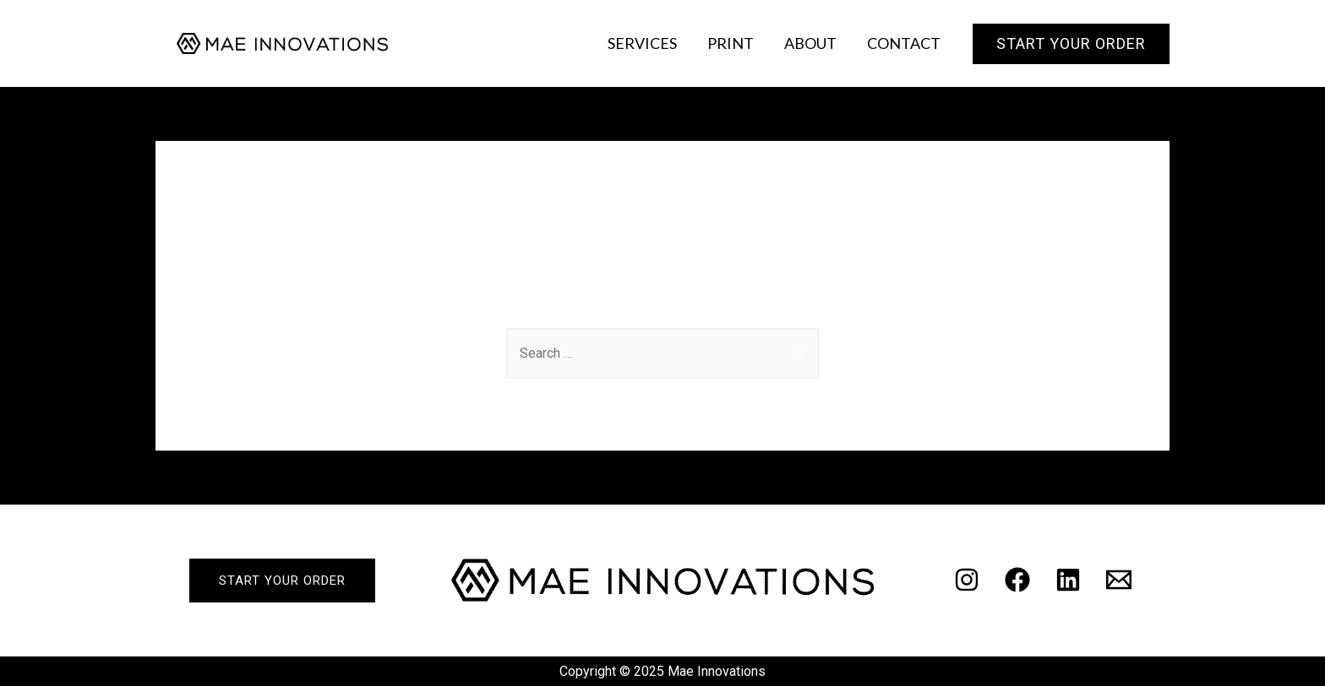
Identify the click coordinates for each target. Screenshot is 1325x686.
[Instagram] (966, 579)
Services (642, 43)
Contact (904, 43)
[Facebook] (1017, 579)
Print (730, 43)
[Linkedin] (1068, 579)
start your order (282, 580)
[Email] (1118, 579)
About (810, 43)
